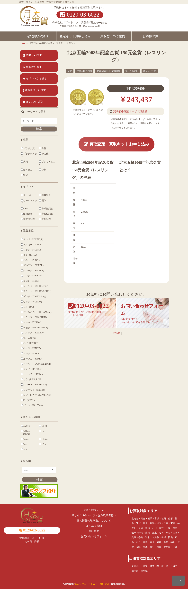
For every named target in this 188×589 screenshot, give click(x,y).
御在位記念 (46, 213)
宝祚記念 (45, 219)
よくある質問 (94, 525)
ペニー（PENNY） (32, 260)
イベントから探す (35, 78)
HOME (116, 333)
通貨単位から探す (34, 90)
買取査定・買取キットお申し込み (116, 144)
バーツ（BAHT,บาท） (33, 405)
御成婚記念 (46, 208)
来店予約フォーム (93, 510)
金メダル (26, 169)
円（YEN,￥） (29, 400)
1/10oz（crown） (26, 432)
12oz (42, 444)
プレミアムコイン (47, 163)
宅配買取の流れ (37, 36)
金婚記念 (26, 213)
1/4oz (24, 449)
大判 (24, 161)
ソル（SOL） (29, 306)
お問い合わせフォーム (94, 536)
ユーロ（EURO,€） (32, 322)
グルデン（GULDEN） (34, 265)
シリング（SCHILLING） (35, 286)
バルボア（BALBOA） (34, 332)
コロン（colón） (30, 281)
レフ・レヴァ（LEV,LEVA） (36, 395)
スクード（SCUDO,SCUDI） (37, 291)
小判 (42, 169)
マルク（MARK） (31, 353)
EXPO (25, 208)
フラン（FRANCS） (32, 249)
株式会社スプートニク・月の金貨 (92, 583)
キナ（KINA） (29, 255)
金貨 (69, 71)
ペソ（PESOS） (30, 343)
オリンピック (149, 71)
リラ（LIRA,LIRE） (32, 379)
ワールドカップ (29, 202)
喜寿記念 (45, 195)
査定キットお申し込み (75, 36)
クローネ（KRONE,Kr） (34, 384)
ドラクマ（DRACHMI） (34, 317)
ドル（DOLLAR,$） (32, 244)
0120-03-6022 (79, 14)
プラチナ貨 (28, 148)
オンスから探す (33, 101)
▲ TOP (178, 580)
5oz (24, 444)
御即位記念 (28, 219)
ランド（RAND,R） (32, 369)
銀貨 (24, 174)
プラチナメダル (29, 155)
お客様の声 (150, 36)
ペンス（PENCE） (31, 348)
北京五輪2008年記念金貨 (108, 71)
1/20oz (25, 425)
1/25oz (43, 439)
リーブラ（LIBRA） (32, 374)
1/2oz (24, 439)
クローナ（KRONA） (33, 270)
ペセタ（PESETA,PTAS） (35, 327)
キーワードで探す (33, 111)
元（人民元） (131, 71)
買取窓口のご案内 (112, 36)
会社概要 (94, 531)
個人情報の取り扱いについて (94, 520)
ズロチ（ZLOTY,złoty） (34, 296)
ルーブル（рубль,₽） (33, 358)
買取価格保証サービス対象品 (130, 111)
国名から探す (32, 55)
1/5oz (43, 425)
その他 (43, 153)
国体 (42, 200)
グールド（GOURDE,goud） (36, 363)
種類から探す (32, 66)
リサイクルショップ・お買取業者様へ (94, 515)
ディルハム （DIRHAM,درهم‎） (38, 312)
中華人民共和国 (84, 71)
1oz (42, 431)
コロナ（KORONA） (33, 275)
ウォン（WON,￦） (32, 301)
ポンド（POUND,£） (33, 239)
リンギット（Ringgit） (33, 390)
